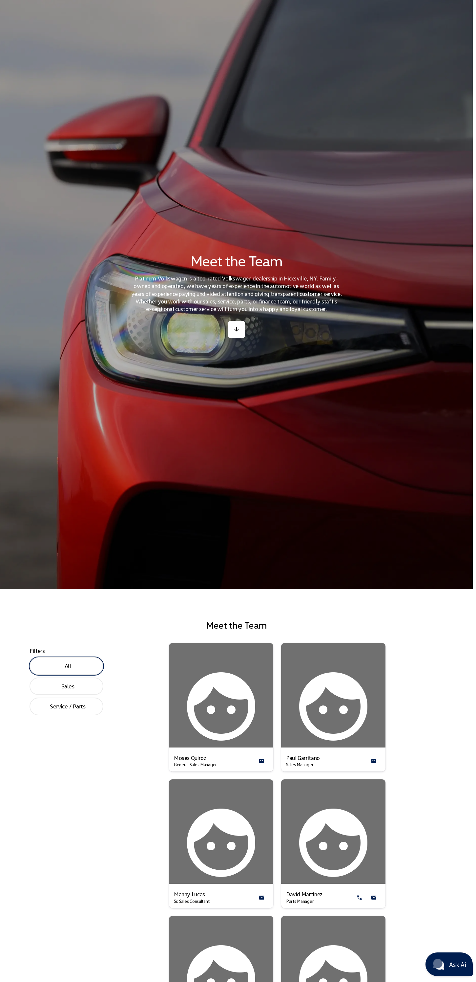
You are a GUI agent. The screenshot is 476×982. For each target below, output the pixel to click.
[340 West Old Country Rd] (444, 5)
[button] (236, 361)
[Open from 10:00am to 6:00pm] (384, 5)
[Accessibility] (17, 5)
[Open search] (397, 22)
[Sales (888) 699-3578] (238, 5)
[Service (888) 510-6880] (282, 5)
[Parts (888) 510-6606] (325, 5)
